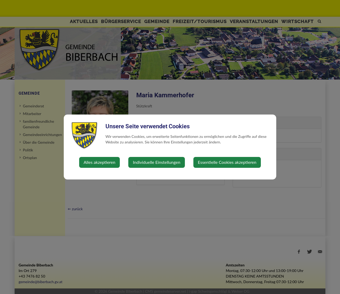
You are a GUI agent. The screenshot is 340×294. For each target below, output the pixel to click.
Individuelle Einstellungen (156, 162)
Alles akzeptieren (99, 162)
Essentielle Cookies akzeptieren (227, 162)
